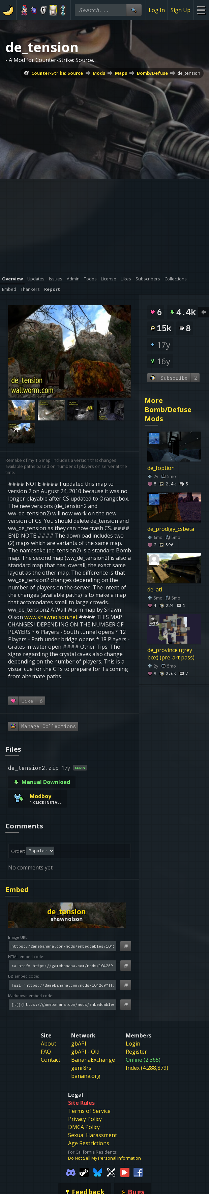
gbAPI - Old (85, 1051)
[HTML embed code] (62, 965)
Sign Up (180, 10)
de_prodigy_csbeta (170, 529)
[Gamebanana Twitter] (111, 1171)
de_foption (161, 468)
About (48, 1043)
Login (133, 1043)
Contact (50, 1059)
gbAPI (78, 1043)
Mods (99, 73)
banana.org (85, 1076)
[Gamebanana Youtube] (124, 1171)
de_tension (188, 73)
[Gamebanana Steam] (84, 1171)
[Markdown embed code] (62, 1004)
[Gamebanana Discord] (70, 1171)
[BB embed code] (62, 985)
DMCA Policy (84, 1127)
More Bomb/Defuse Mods (168, 409)
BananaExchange (93, 1059)
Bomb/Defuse (152, 73)
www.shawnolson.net (51, 617)
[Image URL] (62, 946)
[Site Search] (134, 10)
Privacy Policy (85, 1119)
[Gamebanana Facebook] (138, 1171)
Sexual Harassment (92, 1135)
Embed (17, 889)
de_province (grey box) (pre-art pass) (171, 653)
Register (136, 1051)
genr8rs (81, 1067)
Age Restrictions (88, 1143)
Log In (157, 10)
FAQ (46, 1051)
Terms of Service (89, 1111)
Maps (121, 73)
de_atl (154, 589)
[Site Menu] (201, 10)
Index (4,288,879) (147, 1067)
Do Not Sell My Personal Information (104, 1158)
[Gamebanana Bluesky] (97, 1171)
